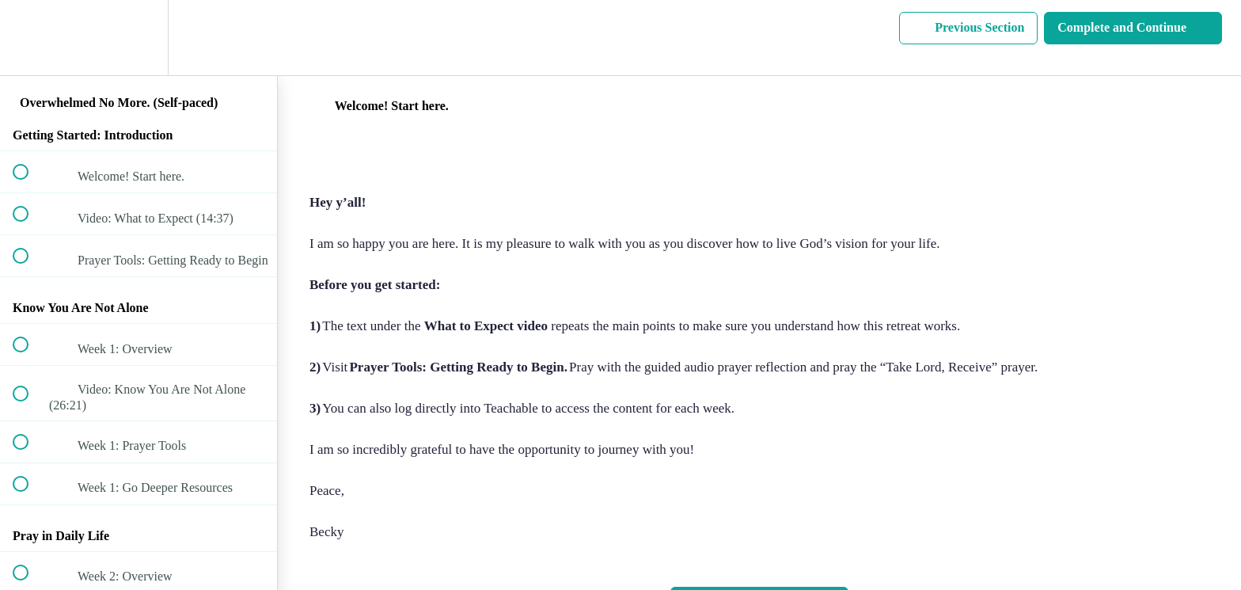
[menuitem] (138, 37)
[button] (29, 37)
